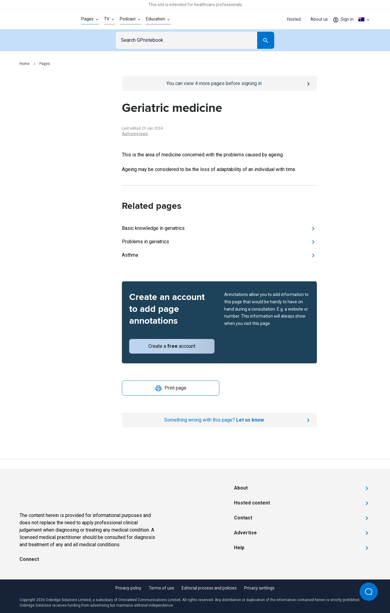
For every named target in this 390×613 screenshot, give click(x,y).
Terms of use (161, 588)
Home (25, 64)
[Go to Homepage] (41, 19)
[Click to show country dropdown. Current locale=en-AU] (364, 19)
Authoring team (135, 134)
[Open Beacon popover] (369, 592)
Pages (44, 64)
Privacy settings (259, 588)
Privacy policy (128, 588)
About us (319, 19)
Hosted (294, 19)
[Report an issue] (219, 420)
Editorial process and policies (209, 588)
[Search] (265, 40)
